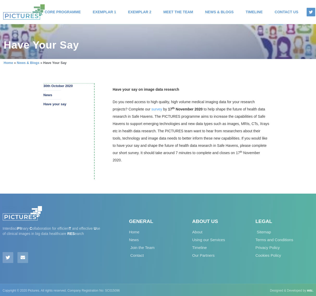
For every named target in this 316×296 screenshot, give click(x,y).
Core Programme (63, 12)
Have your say (55, 104)
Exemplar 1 (104, 12)
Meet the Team (178, 12)
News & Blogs (219, 12)
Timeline (254, 12)
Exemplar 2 (139, 12)
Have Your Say (41, 45)
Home (8, 63)
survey (156, 109)
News (48, 95)
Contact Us (286, 12)
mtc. (310, 289)
